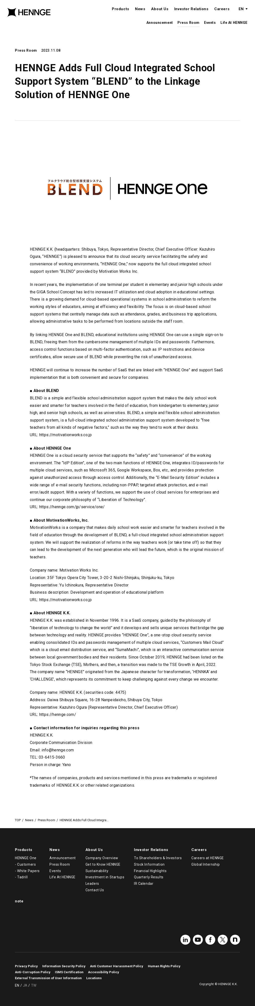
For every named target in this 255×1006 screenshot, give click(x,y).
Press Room (188, 28)
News (140, 14)
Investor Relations (191, 14)
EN (241, 14)
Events (210, 28)
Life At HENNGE (234, 28)
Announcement (159, 28)
